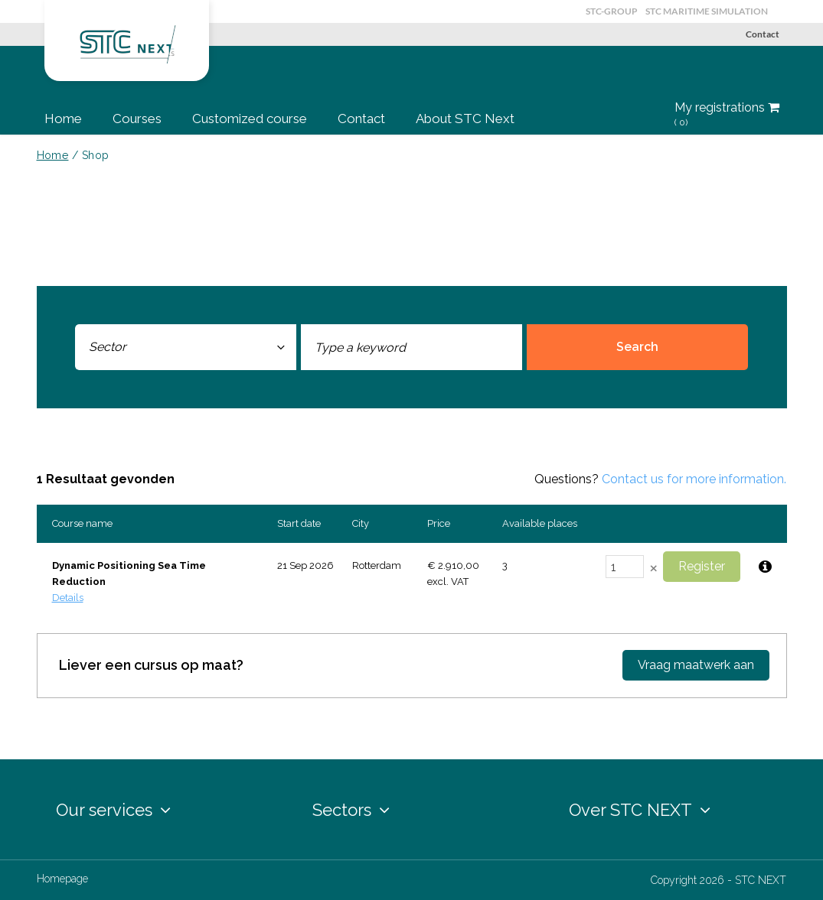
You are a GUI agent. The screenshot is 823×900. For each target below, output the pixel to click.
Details (67, 597)
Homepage (62, 878)
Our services (113, 810)
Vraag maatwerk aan (696, 665)
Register (701, 566)
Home (63, 118)
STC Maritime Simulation (706, 11)
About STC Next (465, 118)
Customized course (249, 118)
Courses (137, 118)
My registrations (726, 114)
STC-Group (612, 11)
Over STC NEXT (639, 810)
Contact (762, 34)
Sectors (351, 810)
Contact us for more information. (694, 479)
